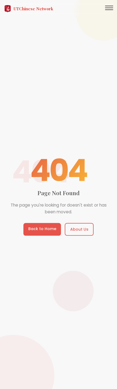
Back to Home (42, 229)
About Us (79, 229)
